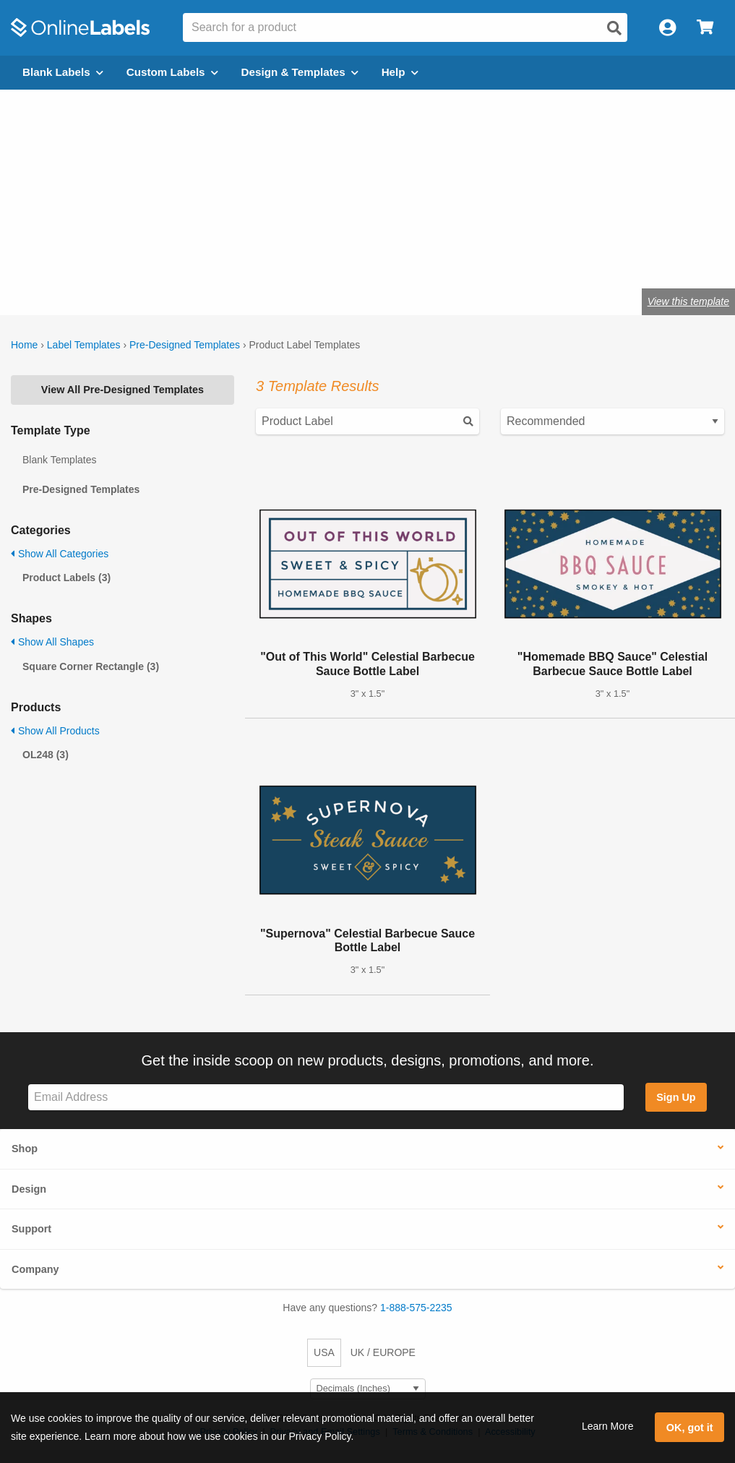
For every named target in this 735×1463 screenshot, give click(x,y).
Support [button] (31, 1229)
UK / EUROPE (383, 1352)
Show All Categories (59, 553)
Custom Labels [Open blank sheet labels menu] (172, 72)
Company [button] (35, 1269)
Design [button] (29, 1189)
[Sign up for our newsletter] (326, 1097)
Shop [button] (25, 1148)
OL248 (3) (45, 754)
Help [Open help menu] (400, 72)
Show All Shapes (52, 642)
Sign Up (675, 1097)
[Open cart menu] (705, 28)
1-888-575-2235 (416, 1307)
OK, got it (689, 1427)
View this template (688, 301)
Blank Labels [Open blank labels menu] (62, 72)
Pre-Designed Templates (184, 345)
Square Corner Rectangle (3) (90, 666)
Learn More (608, 1426)
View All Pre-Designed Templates (122, 389)
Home (24, 345)
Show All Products (55, 731)
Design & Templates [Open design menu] (299, 72)
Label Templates (84, 345)
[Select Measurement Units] (368, 1388)
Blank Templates (59, 460)
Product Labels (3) (66, 577)
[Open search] (614, 28)
